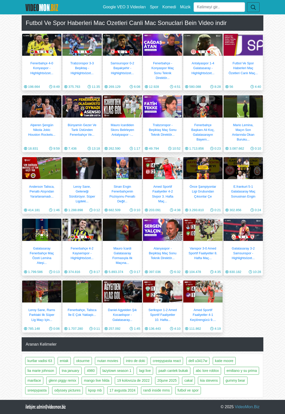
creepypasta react (167, 361)
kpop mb (95, 390)
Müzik (185, 7)
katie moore (224, 361)
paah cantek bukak (173, 371)
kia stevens (209, 380)
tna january (70, 371)
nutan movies (107, 361)
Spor (154, 7)
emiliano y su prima (242, 371)
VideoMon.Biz (247, 407)
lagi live (145, 371)
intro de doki (135, 361)
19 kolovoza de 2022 (133, 380)
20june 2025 (167, 380)
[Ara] (219, 7)
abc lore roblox (207, 371)
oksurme (83, 361)
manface (34, 380)
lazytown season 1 (116, 371)
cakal (188, 380)
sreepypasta (37, 390)
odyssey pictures (67, 390)
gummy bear (235, 380)
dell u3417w (198, 361)
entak (64, 361)
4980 (91, 371)
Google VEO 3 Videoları (124, 7)
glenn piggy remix (62, 380)
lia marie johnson (40, 371)
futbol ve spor (188, 390)
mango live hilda (96, 380)
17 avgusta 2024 (123, 390)
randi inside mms (156, 390)
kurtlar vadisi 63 (39, 361)
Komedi (169, 7)
